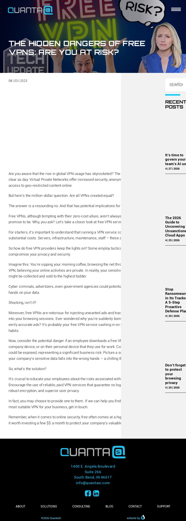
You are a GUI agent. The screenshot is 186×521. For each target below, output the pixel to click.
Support (163, 506)
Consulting (81, 506)
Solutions (49, 506)
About (20, 506)
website (131, 518)
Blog (109, 506)
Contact (135, 506)
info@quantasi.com (93, 483)
